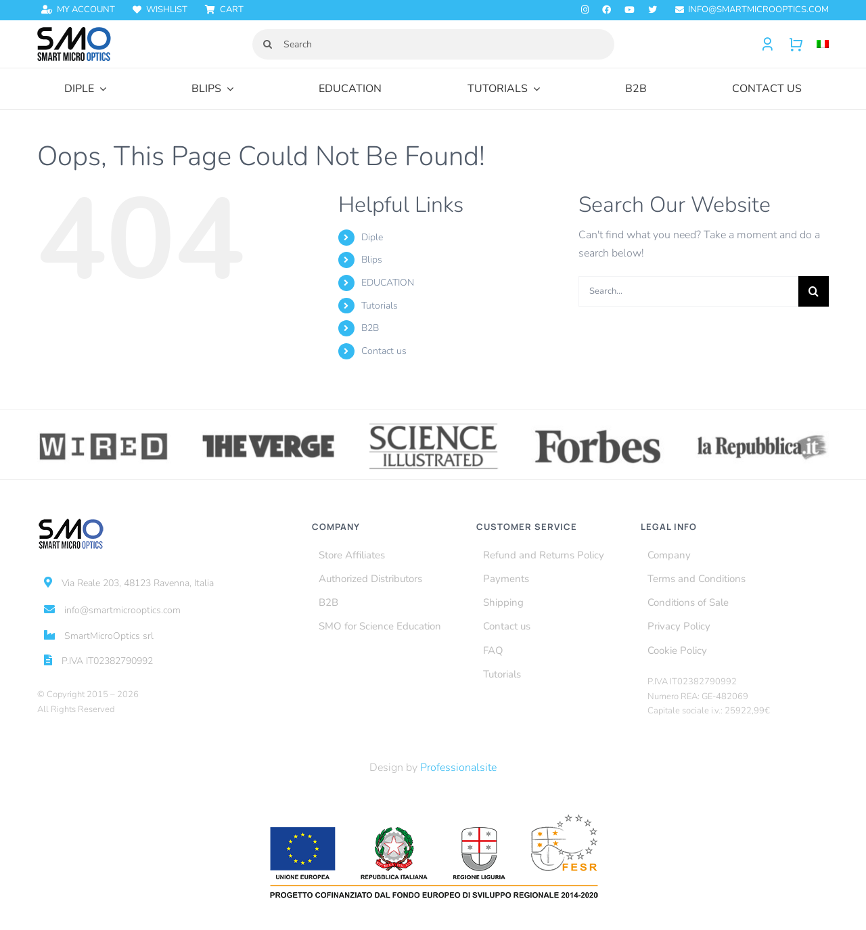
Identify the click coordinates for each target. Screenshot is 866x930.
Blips (371, 259)
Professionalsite (458, 767)
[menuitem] (816, 44)
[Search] (433, 44)
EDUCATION (387, 282)
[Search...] (688, 291)
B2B (370, 328)
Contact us (384, 351)
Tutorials (379, 305)
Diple (372, 237)
